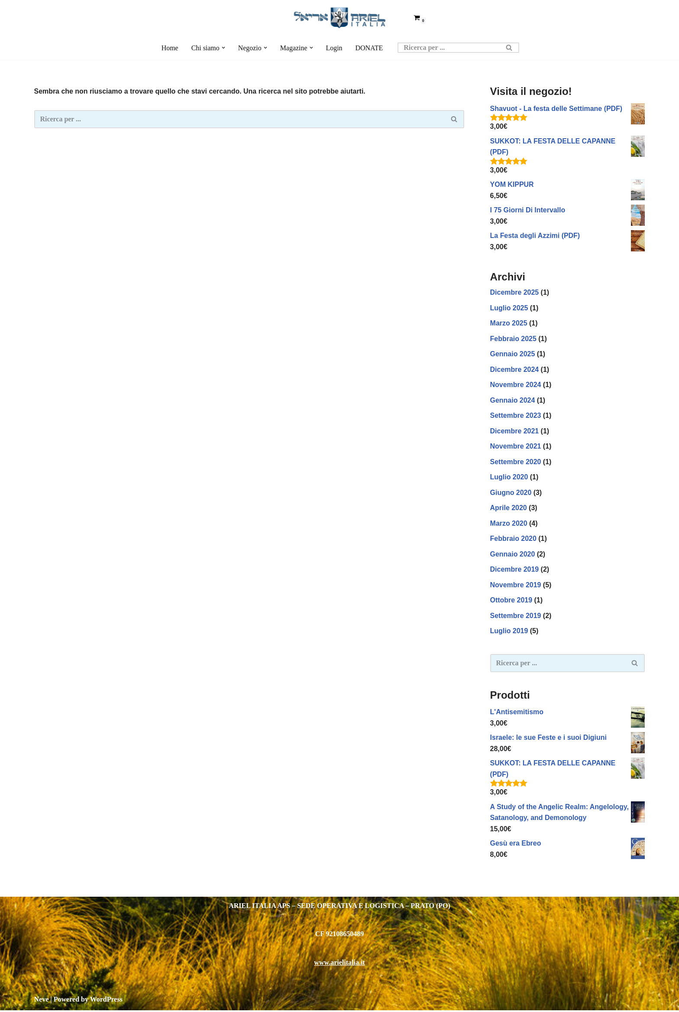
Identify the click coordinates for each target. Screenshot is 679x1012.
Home (169, 48)
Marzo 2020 (508, 524)
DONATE (369, 48)
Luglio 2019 (509, 632)
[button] (223, 47)
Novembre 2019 (515, 585)
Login (334, 48)
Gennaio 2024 (512, 400)
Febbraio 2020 (513, 539)
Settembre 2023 (515, 416)
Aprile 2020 (508, 508)
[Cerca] (449, 47)
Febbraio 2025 (513, 339)
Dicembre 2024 (514, 370)
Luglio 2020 (509, 478)
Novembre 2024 (515, 385)
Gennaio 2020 (512, 555)
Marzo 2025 (508, 323)
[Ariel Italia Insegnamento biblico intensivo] (339, 17)
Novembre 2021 (515, 447)
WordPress (106, 1001)
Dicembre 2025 (514, 292)
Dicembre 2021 (514, 431)
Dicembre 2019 (514, 570)
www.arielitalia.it (339, 964)
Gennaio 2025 (512, 354)
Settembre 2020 (515, 462)
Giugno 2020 (511, 493)
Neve (41, 1001)
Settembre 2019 (515, 617)
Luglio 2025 (509, 308)
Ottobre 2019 (511, 601)
